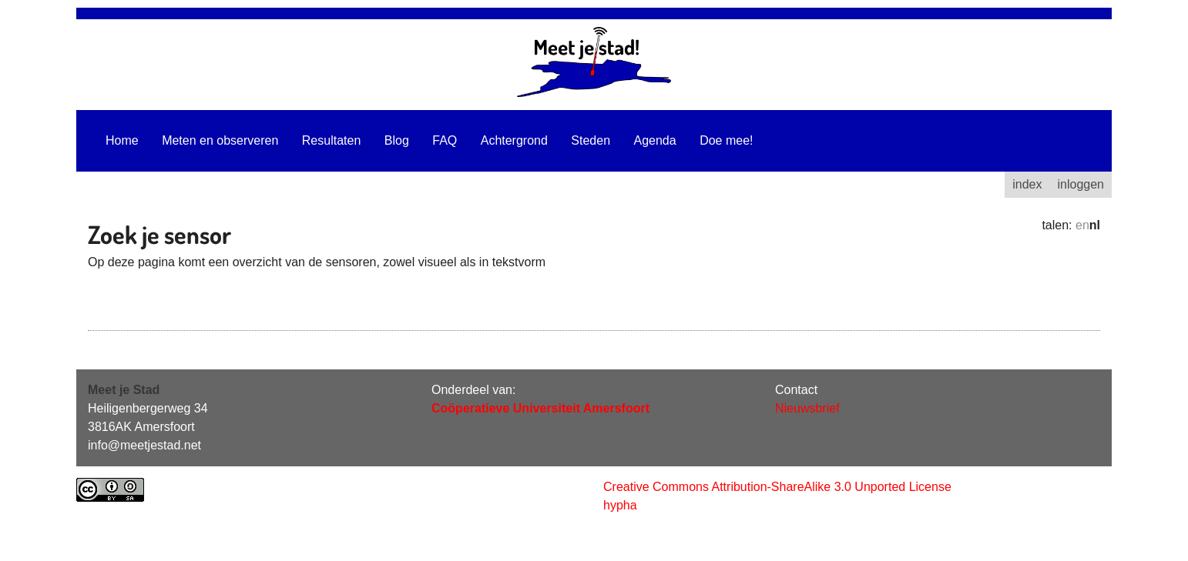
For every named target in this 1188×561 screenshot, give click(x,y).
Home (122, 140)
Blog (396, 140)
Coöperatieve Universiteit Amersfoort (540, 408)
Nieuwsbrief (807, 408)
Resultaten (331, 140)
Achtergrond (514, 140)
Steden (590, 140)
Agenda (655, 140)
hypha (620, 505)
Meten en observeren (220, 140)
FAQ (444, 140)
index (1027, 184)
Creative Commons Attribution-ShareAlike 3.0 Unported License (777, 486)
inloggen (1081, 184)
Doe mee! (726, 140)
